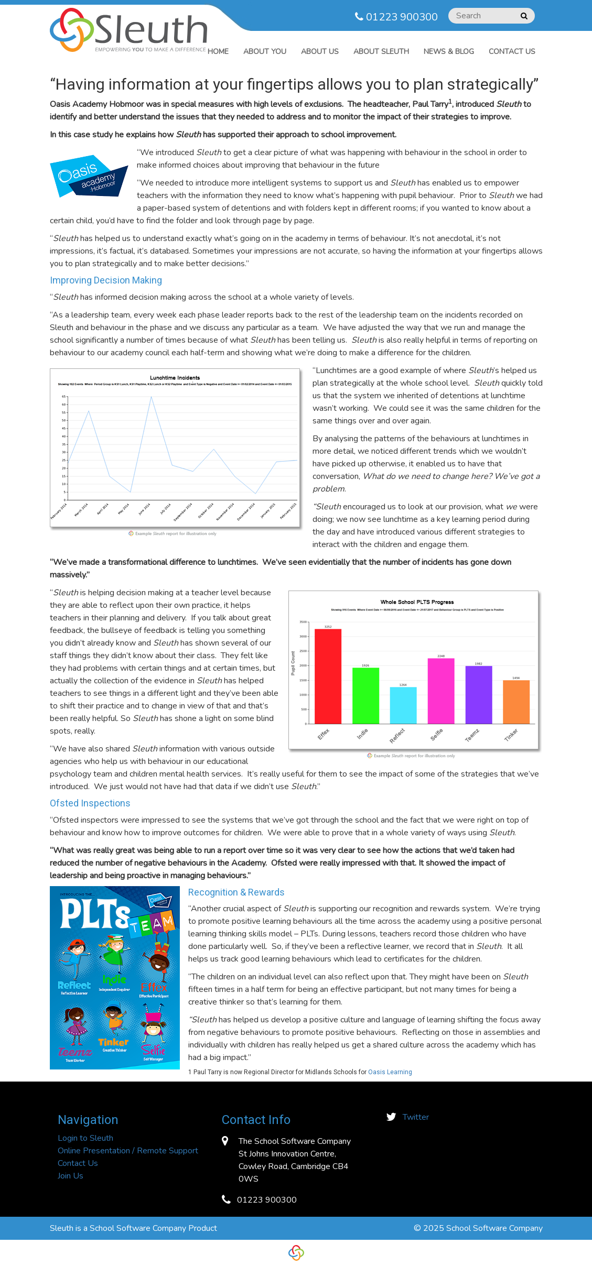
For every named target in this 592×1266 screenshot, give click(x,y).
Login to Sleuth (85, 1138)
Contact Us (512, 52)
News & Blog (449, 52)
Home (218, 52)
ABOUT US (320, 52)
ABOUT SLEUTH (381, 52)
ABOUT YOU (264, 52)
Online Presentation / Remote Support (128, 1150)
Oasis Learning (390, 1072)
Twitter (416, 1117)
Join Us (70, 1176)
